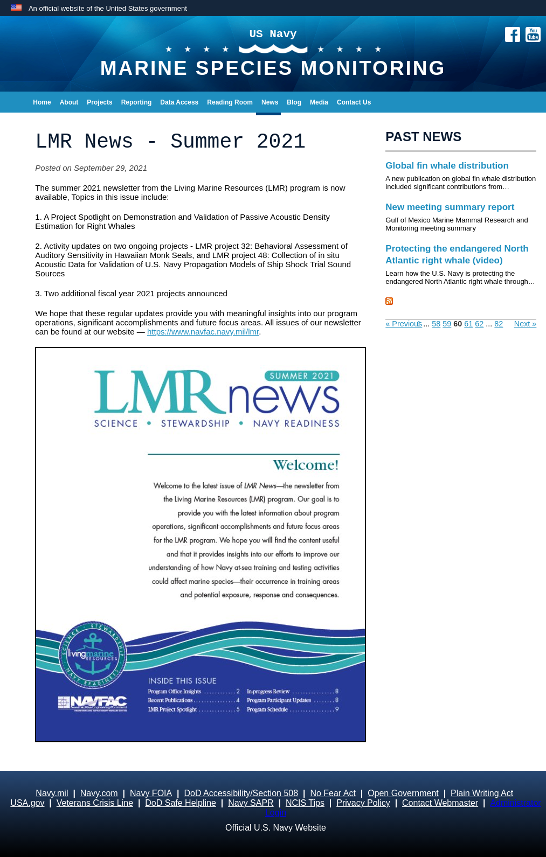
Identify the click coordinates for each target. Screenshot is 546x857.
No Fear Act (332, 793)
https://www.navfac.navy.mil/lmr (203, 331)
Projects (99, 102)
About (69, 102)
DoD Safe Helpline (180, 802)
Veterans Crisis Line (95, 802)
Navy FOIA (151, 793)
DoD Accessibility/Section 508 (241, 793)
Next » (525, 323)
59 (447, 323)
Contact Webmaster (440, 802)
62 (479, 323)
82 (498, 323)
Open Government (403, 793)
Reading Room (230, 102)
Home (42, 102)
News (269, 102)
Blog (294, 102)
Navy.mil (52, 793)
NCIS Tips (305, 802)
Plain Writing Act (482, 793)
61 (468, 323)
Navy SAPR (250, 802)
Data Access (179, 102)
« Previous (403, 323)
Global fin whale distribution (447, 166)
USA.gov (27, 802)
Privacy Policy (363, 802)
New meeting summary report (449, 207)
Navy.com (99, 793)
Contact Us (354, 102)
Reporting (136, 102)
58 (436, 323)
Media (319, 102)
